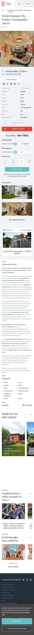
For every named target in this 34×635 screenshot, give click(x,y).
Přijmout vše (17, 621)
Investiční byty (6, 592)
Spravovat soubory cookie (17, 628)
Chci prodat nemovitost (8, 590)
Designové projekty (7, 598)
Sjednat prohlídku (18, 129)
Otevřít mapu (27, 405)
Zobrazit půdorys (18, 123)
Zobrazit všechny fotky (17, 219)
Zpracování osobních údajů (9, 603)
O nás (3, 600)
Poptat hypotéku (17, 169)
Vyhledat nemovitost (8, 595)
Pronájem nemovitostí (8, 587)
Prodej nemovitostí (7, 584)
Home (3, 10)
